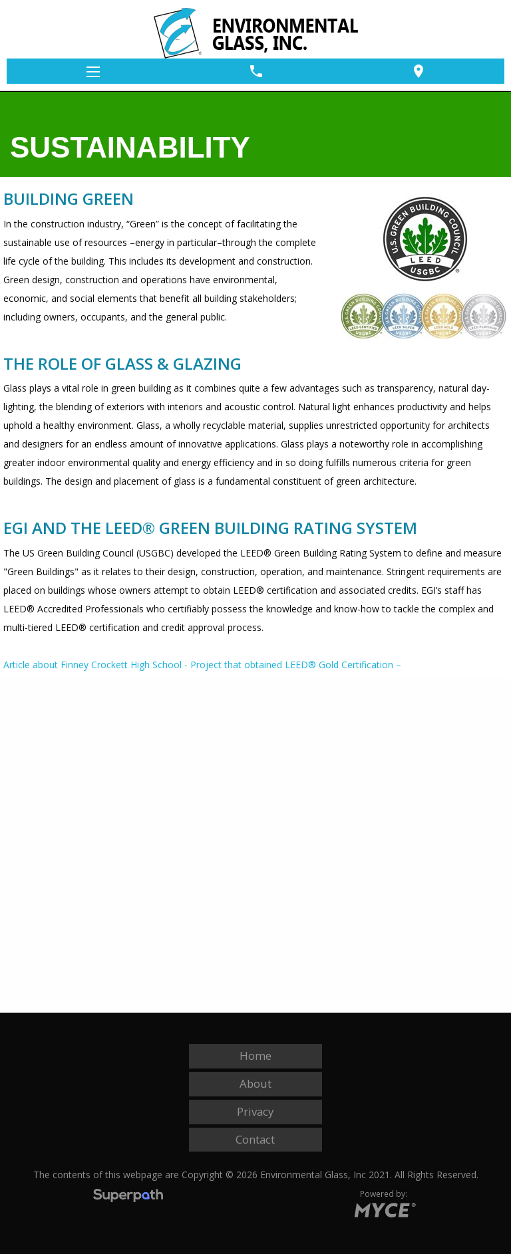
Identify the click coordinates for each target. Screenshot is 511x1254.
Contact (255, 1139)
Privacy (255, 1111)
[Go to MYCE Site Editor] (384, 1207)
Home (255, 1055)
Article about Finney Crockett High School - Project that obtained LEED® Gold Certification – (202, 664)
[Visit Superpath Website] (128, 1197)
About (255, 1083)
